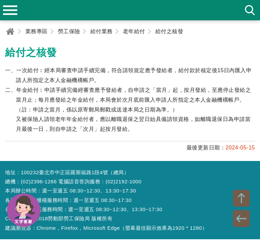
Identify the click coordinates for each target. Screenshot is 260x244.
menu (10, 10)
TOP (241, 198)
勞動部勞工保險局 (130, 10)
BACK (241, 218)
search (250, 10)
